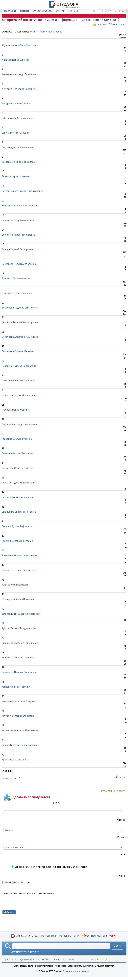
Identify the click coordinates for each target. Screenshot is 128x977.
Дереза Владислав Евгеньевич (18, 482)
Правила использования (76, 971)
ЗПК (94, 10)
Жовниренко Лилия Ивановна (18, 599)
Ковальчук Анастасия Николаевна (20, 730)
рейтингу (33, 31)
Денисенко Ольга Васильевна (18, 468)
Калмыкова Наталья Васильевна (19, 672)
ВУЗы (35, 935)
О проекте (7, 959)
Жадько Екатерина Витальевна (19, 570)
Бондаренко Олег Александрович (20, 205)
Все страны (9, 10)
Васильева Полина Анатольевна (19, 263)
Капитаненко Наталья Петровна (19, 701)
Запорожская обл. (42, 10)
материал (35, 951)
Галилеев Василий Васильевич (18, 380)
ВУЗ (14, 951)
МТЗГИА (119, 10)
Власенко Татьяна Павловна (17, 293)
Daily (76, 935)
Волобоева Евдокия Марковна (18, 351)
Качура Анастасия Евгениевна (18, 715)
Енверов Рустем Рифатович (17, 526)
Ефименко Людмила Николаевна (19, 555)
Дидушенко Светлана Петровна (19, 511)
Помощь (56, 959)
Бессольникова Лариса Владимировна (22, 191)
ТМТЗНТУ (105, 10)
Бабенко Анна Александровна (18, 118)
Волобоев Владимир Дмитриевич (20, 307)
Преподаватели (48, 935)
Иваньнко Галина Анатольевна (18, 657)
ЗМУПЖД (73, 10)
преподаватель (23, 951)
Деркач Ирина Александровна (18, 497)
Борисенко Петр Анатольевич (18, 220)
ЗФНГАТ (60, 10)
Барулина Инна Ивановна (15, 132)
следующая (9, 778)
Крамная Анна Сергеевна (15, 759)
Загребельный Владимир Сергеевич (21, 613)
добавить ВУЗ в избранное (111, 24)
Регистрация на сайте (113, 790)
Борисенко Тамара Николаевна (18, 234)
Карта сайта (42, 959)
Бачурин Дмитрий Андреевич (17, 147)
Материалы (65, 935)
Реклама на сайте (100, 959)
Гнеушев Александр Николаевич (19, 424)
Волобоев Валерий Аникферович (20, 322)
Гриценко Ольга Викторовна (17, 438)
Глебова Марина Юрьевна (15, 409)
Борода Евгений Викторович (17, 249)
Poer (85, 935)
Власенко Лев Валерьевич (16, 278)
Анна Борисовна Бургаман (15, 59)
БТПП (85, 10)
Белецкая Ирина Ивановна (16, 176)
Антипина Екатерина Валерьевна (20, 88)
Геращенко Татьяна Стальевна (18, 395)
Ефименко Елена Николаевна (17, 540)
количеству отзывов (51, 31)
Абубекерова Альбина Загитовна (19, 45)
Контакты (68, 959)
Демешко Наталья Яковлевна (17, 453)
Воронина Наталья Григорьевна (19, 365)
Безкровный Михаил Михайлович (19, 161)
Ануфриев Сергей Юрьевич (16, 103)
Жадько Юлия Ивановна (15, 584)
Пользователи (99, 935)
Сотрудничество (24, 959)
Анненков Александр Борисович (19, 74)
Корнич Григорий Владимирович (19, 745)
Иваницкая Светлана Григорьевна (20, 642)
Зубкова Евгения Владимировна (19, 628)
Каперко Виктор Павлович (16, 686)
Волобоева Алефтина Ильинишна (20, 336)
